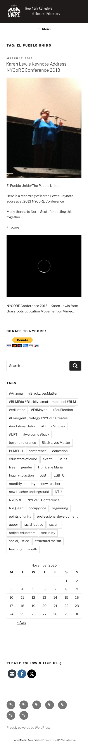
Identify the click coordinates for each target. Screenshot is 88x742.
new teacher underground (29, 492)
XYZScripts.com (66, 740)
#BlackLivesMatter (43, 393)
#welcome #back (36, 435)
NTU (58, 492)
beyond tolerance (22, 443)
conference (38, 451)
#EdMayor (39, 410)
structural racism (48, 541)
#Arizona (16, 393)
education (60, 451)
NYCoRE (15, 500)
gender (26, 467)
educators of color (23, 459)
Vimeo (68, 311)
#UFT (13, 435)
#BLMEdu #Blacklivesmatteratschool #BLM (42, 402)
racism (54, 525)
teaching (15, 549)
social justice (19, 541)
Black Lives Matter (56, 443)
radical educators (22, 533)
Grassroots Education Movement (32, 311)
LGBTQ (59, 475)
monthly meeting (22, 484)
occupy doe (37, 508)
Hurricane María (50, 467)
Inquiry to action (21, 475)
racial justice (33, 525)
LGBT (44, 475)
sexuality (48, 533)
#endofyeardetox (22, 426)
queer (13, 525)
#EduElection (62, 410)
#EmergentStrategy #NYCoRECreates (38, 418)
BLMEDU (16, 451)
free (12, 467)
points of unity (20, 516)
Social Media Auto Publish (27, 740)
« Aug (21, 622)
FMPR (62, 459)
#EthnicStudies (53, 426)
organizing (60, 508)
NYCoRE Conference (44, 500)
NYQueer (16, 508)
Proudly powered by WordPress (28, 727)
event (47, 459)
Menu (44, 29)
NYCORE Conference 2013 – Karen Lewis (38, 306)
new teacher (50, 484)
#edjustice (17, 410)
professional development (57, 516)
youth (32, 549)
